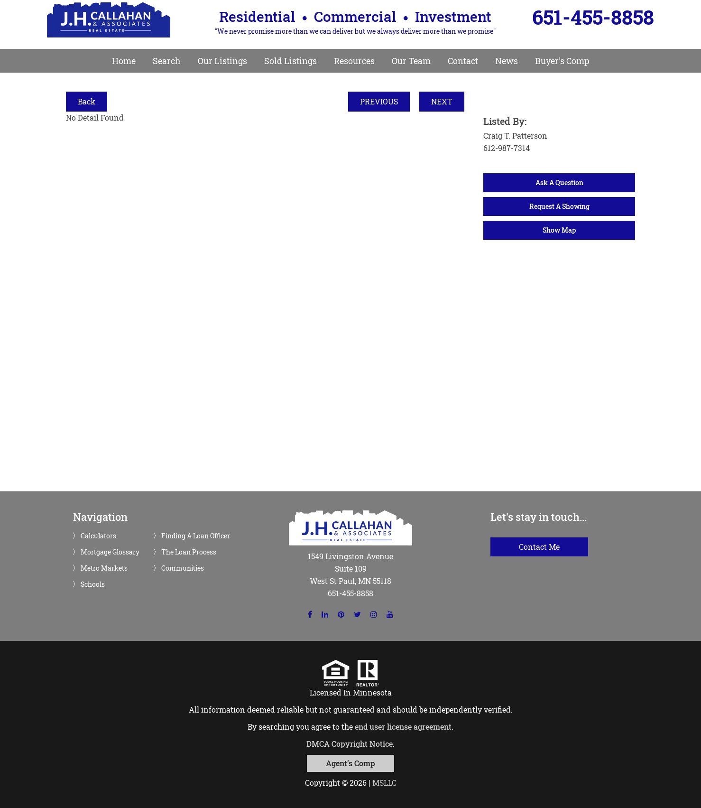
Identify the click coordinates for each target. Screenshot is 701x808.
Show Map (559, 230)
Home (124, 60)
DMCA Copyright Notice (349, 744)
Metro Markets (104, 568)
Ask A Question (559, 182)
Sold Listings (290, 60)
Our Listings (222, 60)
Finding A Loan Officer (195, 536)
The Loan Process (188, 552)
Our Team (411, 60)
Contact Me (539, 547)
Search (167, 60)
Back (86, 101)
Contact (463, 60)
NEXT (441, 101)
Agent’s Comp (350, 763)
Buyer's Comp (562, 60)
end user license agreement (403, 727)
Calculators (98, 536)
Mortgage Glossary (110, 552)
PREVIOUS (379, 101)
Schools (93, 584)
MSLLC (384, 783)
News (506, 60)
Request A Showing (559, 206)
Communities (182, 568)
